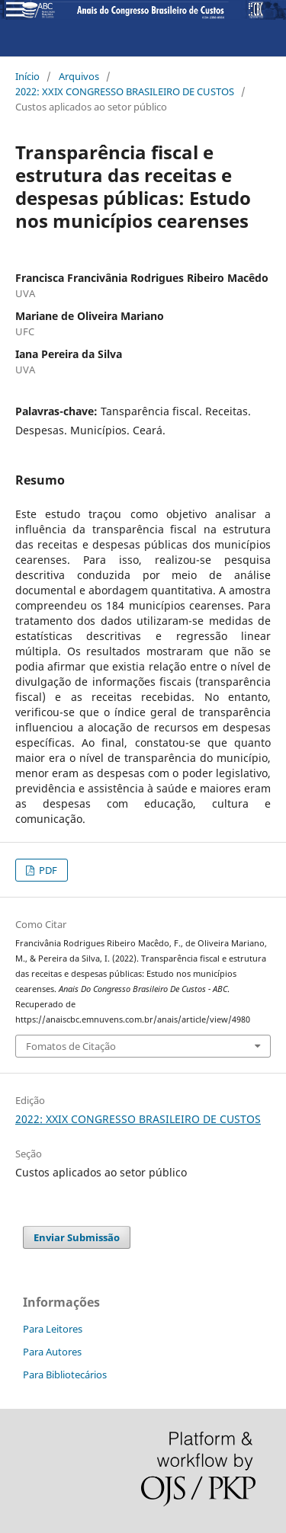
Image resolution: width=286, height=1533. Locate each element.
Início (27, 76)
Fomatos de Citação (71, 1046)
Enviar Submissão (77, 1237)
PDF (47, 870)
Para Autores (52, 1352)
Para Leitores (52, 1329)
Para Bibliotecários (65, 1374)
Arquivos (79, 76)
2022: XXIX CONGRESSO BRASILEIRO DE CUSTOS (124, 91)
